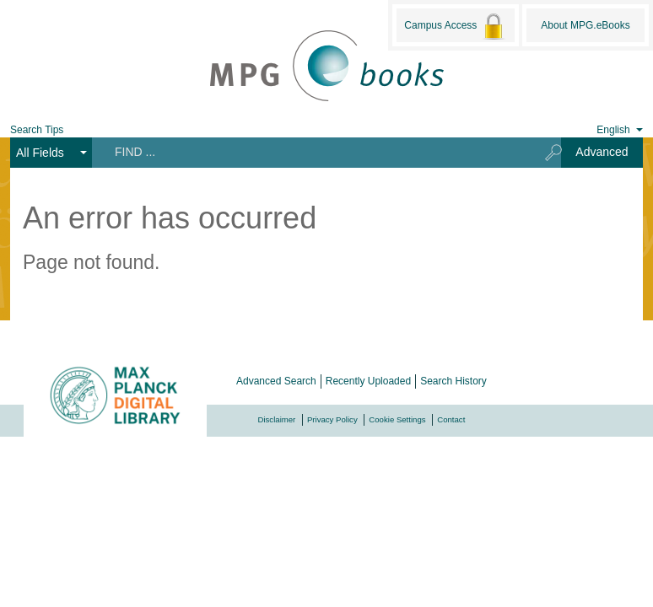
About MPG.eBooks (585, 25)
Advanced (601, 151)
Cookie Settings (397, 419)
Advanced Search (276, 381)
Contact (451, 419)
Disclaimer (277, 419)
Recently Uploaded (368, 381)
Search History (453, 381)
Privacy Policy (332, 419)
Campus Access (455, 26)
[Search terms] (313, 151)
